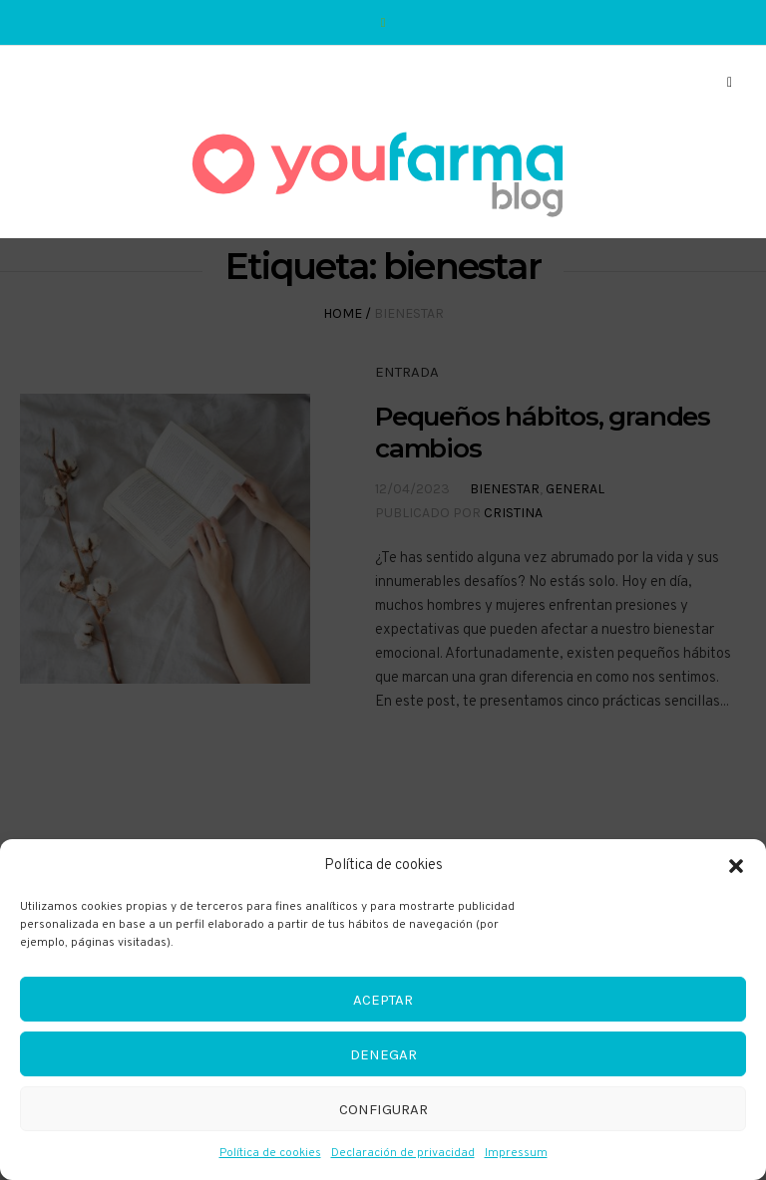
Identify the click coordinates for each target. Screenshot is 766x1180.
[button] (736, 866)
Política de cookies (270, 1153)
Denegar (383, 1054)
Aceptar (383, 1000)
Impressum (516, 1153)
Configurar (383, 1109)
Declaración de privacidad (403, 1153)
